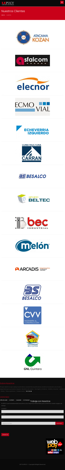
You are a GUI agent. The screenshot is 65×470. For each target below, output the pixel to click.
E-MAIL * (3, 414)
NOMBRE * (4, 408)
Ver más (29, 391)
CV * (2, 420)
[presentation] (14, 428)
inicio (3, 15)
